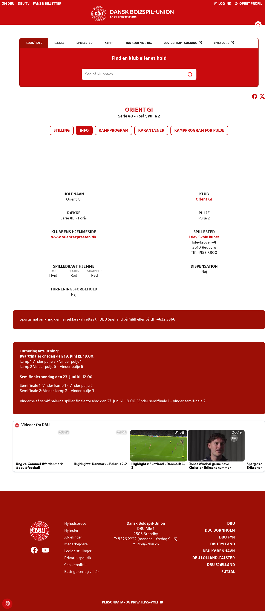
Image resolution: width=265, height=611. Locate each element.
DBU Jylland (222, 544)
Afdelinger (73, 537)
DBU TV (23, 3)
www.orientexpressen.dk (73, 237)
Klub (204, 194)
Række (74, 213)
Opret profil (248, 4)
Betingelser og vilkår (81, 572)
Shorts (74, 271)
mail (132, 319)
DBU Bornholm (220, 530)
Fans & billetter (47, 3)
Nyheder (71, 530)
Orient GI (204, 199)
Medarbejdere (76, 544)
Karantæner (151, 131)
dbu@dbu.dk (148, 544)
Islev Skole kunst (204, 237)
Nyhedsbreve (75, 524)
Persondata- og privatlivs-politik (132, 602)
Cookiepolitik (75, 565)
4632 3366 (165, 319)
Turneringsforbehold (74, 289)
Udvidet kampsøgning (183, 43)
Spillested (204, 232)
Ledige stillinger (78, 551)
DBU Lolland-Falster (213, 558)
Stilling (62, 131)
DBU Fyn (227, 537)
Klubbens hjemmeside (73, 232)
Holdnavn (73, 194)
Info (84, 131)
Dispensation (204, 266)
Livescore (224, 43)
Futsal (228, 572)
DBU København (219, 551)
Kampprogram (113, 131)
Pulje (204, 213)
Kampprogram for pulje (199, 131)
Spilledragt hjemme (74, 266)
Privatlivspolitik (77, 558)
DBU (231, 524)
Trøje (53, 271)
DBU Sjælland (221, 565)
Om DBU (8, 3)
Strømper (94, 271)
